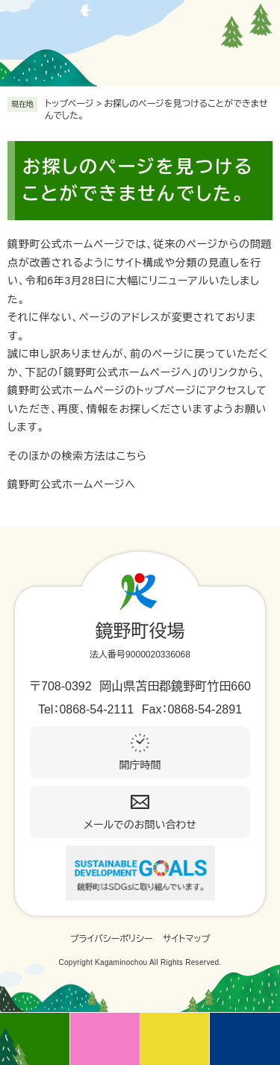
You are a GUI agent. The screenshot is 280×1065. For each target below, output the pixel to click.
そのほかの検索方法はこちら (77, 456)
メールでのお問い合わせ (140, 825)
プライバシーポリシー (111, 939)
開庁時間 (140, 765)
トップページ (69, 104)
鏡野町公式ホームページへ (71, 484)
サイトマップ (186, 939)
